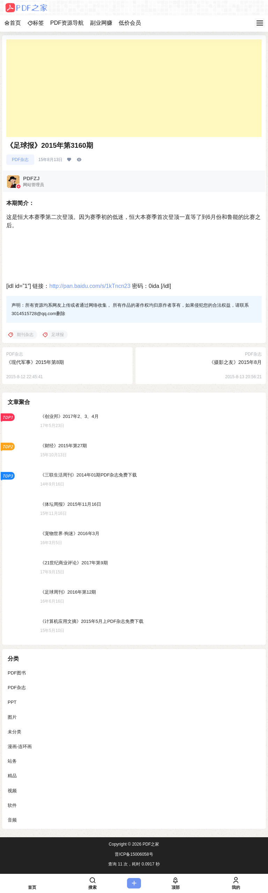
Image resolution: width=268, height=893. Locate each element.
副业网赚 (101, 23)
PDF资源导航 (67, 23)
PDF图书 (17, 673)
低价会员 (130, 23)
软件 (12, 805)
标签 (35, 23)
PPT (12, 702)
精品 (12, 775)
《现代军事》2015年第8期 (35, 362)
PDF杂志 (20, 159)
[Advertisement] (134, 88)
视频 (12, 790)
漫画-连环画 (20, 746)
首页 (12, 23)
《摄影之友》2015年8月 (235, 362)
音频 (12, 820)
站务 (12, 761)
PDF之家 (150, 844)
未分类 (14, 731)
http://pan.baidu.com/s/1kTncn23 (89, 286)
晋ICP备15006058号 (134, 854)
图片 (12, 716)
